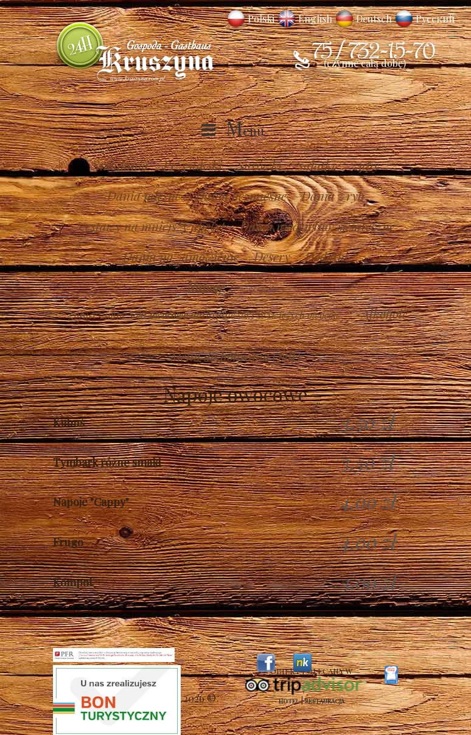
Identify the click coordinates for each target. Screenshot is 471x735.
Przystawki (192, 164)
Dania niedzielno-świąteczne (317, 225)
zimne (113, 314)
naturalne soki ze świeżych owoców (265, 314)
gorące (83, 314)
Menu (245, 130)
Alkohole (384, 313)
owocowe (168, 314)
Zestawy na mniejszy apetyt (151, 225)
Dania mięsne (144, 195)
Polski (261, 18)
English (315, 18)
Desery (272, 256)
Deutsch (374, 18)
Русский (435, 18)
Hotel (289, 701)
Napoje (205, 286)
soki (138, 314)
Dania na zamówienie (181, 256)
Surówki (259, 164)
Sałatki (315, 164)
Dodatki (326, 256)
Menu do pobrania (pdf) (235, 355)
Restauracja (324, 701)
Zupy (364, 164)
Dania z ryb (333, 195)
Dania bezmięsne (241, 195)
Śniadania (120, 164)
